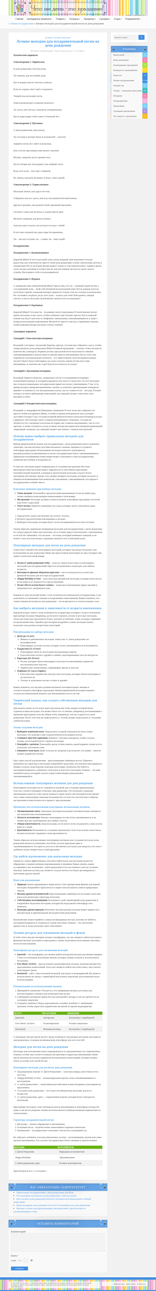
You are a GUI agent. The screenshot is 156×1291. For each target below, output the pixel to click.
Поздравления (132, 19)
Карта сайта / (131, 1284)
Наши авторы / (119, 1284)
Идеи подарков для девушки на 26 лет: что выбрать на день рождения (53, 1205)
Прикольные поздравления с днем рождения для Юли (44, 1192)
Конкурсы (74, 19)
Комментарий (18, 1231)
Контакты (141, 1284)
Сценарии (104, 19)
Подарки (60, 19)
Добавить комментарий (42, 51)
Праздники (89, 19)
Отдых (117, 19)
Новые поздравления (22, 23)
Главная (19, 19)
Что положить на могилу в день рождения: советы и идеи (46, 1195)
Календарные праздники (39, 19)
